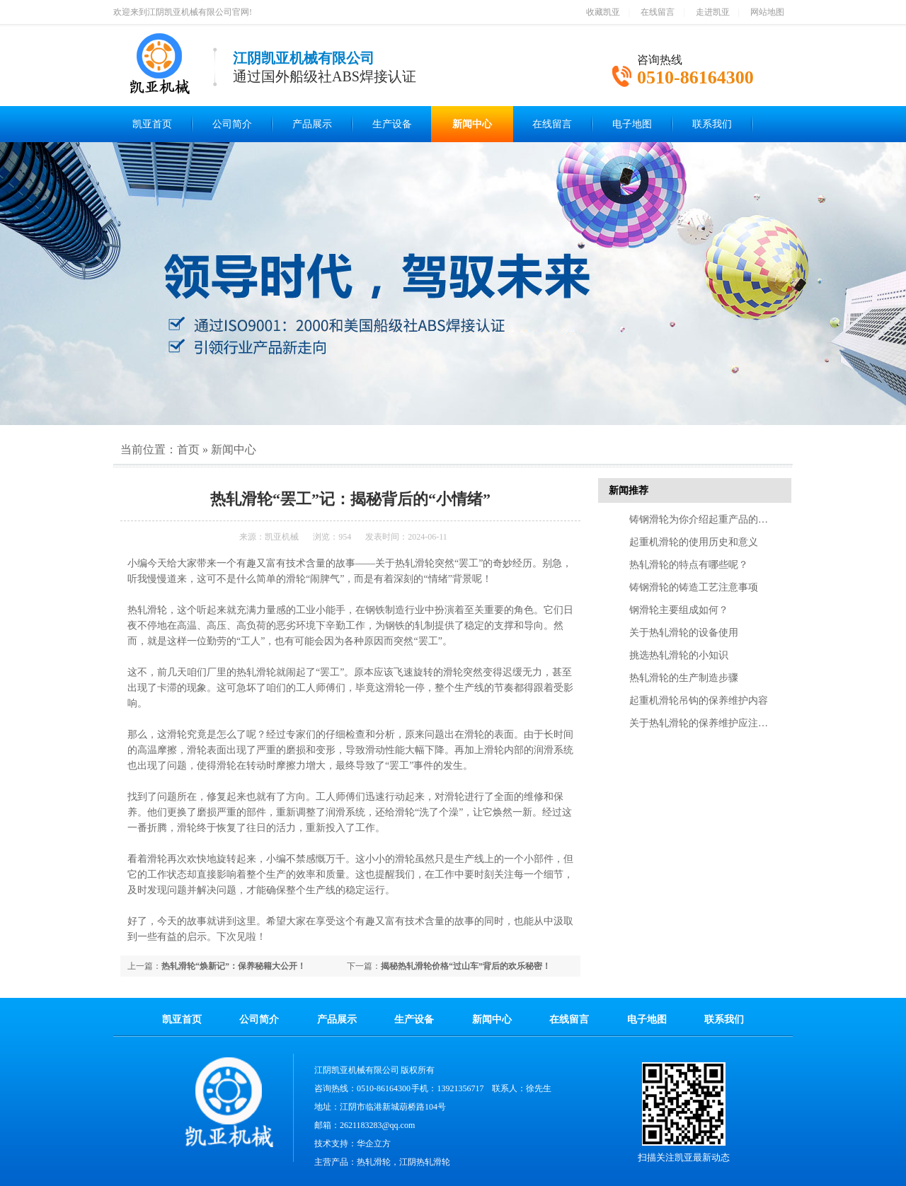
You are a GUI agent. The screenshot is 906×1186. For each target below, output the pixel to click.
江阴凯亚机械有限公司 (356, 1070)
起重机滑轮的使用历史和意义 (693, 542)
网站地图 (767, 12)
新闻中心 (472, 124)
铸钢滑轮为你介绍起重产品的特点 (703, 519)
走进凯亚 (713, 12)
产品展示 (312, 124)
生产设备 (392, 124)
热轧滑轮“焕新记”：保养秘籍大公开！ (233, 966)
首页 (188, 449)
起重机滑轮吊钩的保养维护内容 (698, 700)
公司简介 (232, 124)
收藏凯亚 (603, 12)
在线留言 (658, 12)
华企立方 (374, 1144)
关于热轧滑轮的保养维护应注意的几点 (713, 723)
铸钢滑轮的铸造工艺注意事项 (693, 587)
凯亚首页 (152, 124)
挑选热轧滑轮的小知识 (678, 655)
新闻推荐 (628, 490)
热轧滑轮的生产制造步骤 (683, 678)
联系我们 (712, 124)
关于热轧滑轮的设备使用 (683, 632)
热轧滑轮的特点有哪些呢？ (688, 564)
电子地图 (632, 124)
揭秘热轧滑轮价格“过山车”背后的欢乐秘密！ (466, 966)
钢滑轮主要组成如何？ (678, 610)
